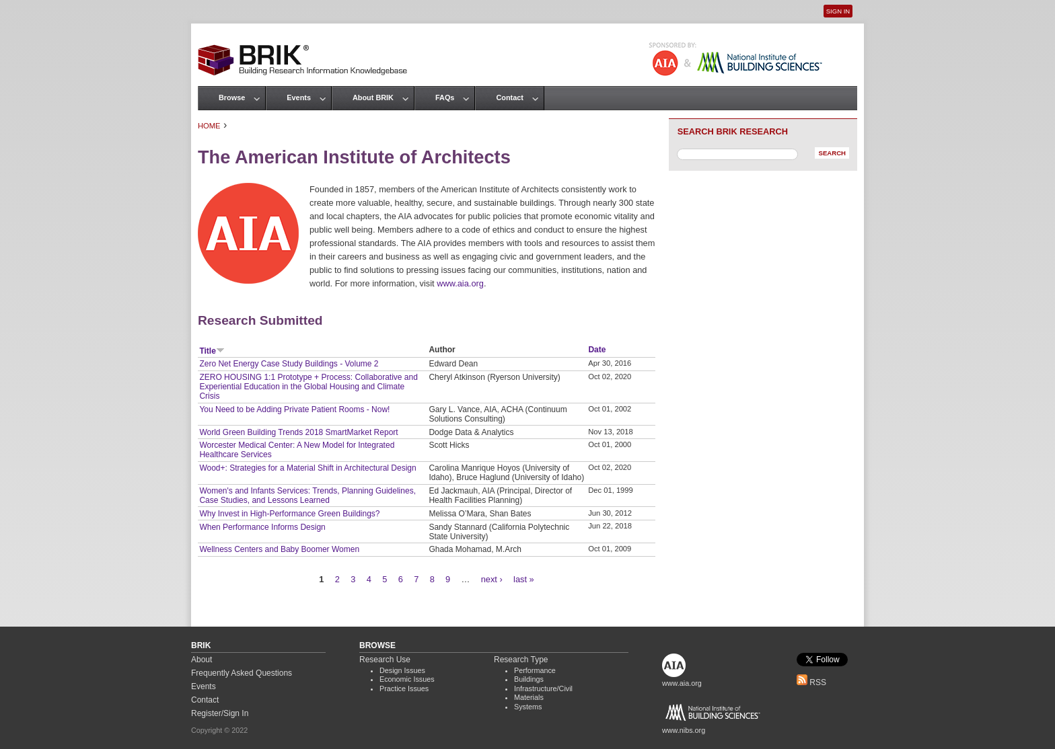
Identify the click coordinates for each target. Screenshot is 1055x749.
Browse (232, 97)
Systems (528, 707)
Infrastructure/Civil (543, 688)
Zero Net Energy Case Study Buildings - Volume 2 (288, 363)
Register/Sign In (219, 713)
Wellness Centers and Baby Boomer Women (279, 549)
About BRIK (373, 97)
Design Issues (402, 670)
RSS (811, 682)
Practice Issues (404, 688)
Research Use (384, 659)
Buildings (529, 679)
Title (211, 351)
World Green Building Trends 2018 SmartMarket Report (298, 432)
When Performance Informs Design (262, 527)
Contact (509, 97)
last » (523, 579)
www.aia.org (460, 283)
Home (209, 126)
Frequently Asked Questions (241, 673)
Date (597, 349)
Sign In (838, 11)
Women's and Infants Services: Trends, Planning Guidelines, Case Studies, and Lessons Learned (307, 495)
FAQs (444, 97)
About (201, 659)
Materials (529, 697)
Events (299, 97)
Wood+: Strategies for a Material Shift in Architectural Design (307, 468)
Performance (535, 670)
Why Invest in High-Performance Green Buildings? (289, 513)
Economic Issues (407, 679)
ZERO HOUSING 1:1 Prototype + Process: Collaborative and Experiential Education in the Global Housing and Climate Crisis (308, 386)
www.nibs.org (683, 730)
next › (492, 579)
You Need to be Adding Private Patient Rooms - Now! (294, 409)
